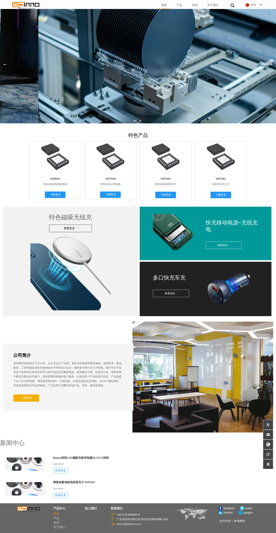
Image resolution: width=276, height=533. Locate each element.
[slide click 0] (134, 120)
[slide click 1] (137, 120)
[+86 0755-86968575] (268, 425)
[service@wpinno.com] (268, 435)
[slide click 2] (140, 120)
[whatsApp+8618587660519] (268, 444)
